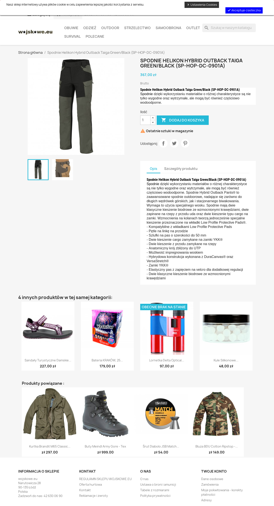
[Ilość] (145, 120)
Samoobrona (168, 27)
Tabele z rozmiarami (154, 490)
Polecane (95, 36)
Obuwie (71, 27)
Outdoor (110, 27)
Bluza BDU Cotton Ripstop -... (216, 446)
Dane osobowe (212, 479)
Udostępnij (163, 143)
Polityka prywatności (155, 496)
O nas (144, 479)
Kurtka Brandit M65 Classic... (49, 446)
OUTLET (193, 27)
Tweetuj (174, 143)
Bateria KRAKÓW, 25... (107, 360)
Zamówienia (210, 484)
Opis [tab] (153, 168)
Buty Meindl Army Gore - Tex (105, 446)
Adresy (206, 500)
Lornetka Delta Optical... (166, 360)
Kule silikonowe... (226, 360)
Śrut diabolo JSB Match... (161, 446)
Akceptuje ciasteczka (244, 10)
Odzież (89, 27)
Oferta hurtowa (90, 484)
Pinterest (185, 143)
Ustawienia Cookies (201, 5)
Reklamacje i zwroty (93, 496)
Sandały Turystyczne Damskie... (48, 360)
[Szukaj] (229, 28)
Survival (72, 36)
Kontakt (85, 490)
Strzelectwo (137, 27)
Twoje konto (214, 471)
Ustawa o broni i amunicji (158, 484)
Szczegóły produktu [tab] (181, 168)
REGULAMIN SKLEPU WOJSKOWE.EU (105, 479)
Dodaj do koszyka (182, 120)
